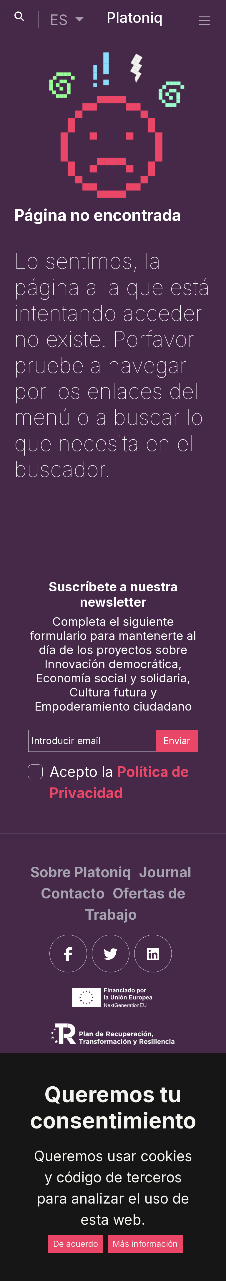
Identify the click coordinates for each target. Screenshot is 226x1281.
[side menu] (204, 20)
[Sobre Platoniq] (82, 872)
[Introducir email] (92, 741)
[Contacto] (74, 893)
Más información (145, 1244)
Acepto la (119, 782)
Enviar (176, 741)
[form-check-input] (35, 772)
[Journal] (165, 872)
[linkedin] (153, 953)
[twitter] (110, 953)
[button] (66, 20)
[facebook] (68, 953)
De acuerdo (75, 1244)
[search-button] (19, 16)
